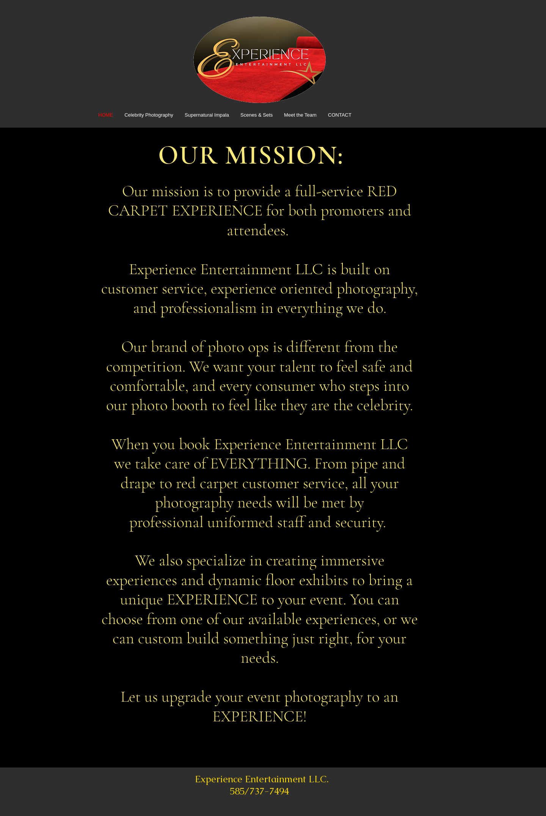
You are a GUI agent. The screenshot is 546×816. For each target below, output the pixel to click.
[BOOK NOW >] (149, 737)
